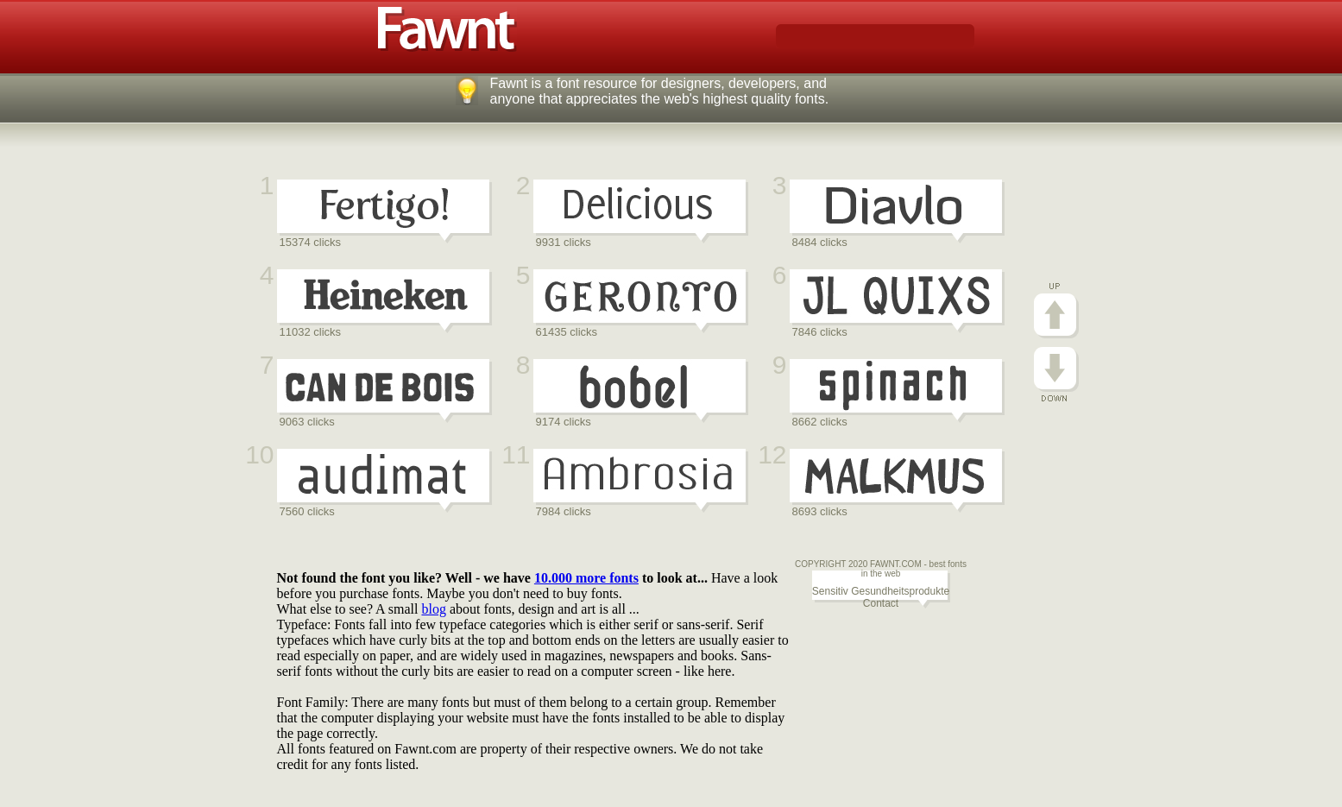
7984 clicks (563, 511)
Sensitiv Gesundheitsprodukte (880, 591)
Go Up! (1056, 310)
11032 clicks (311, 331)
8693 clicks (819, 511)
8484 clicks (819, 242)
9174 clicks (563, 421)
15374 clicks (311, 242)
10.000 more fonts (586, 578)
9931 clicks (563, 242)
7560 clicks (307, 511)
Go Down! (1056, 374)
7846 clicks (819, 331)
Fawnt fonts (447, 29)
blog (433, 609)
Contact (880, 603)
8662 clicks (819, 421)
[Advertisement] (591, 548)
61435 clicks (567, 331)
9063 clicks (307, 421)
